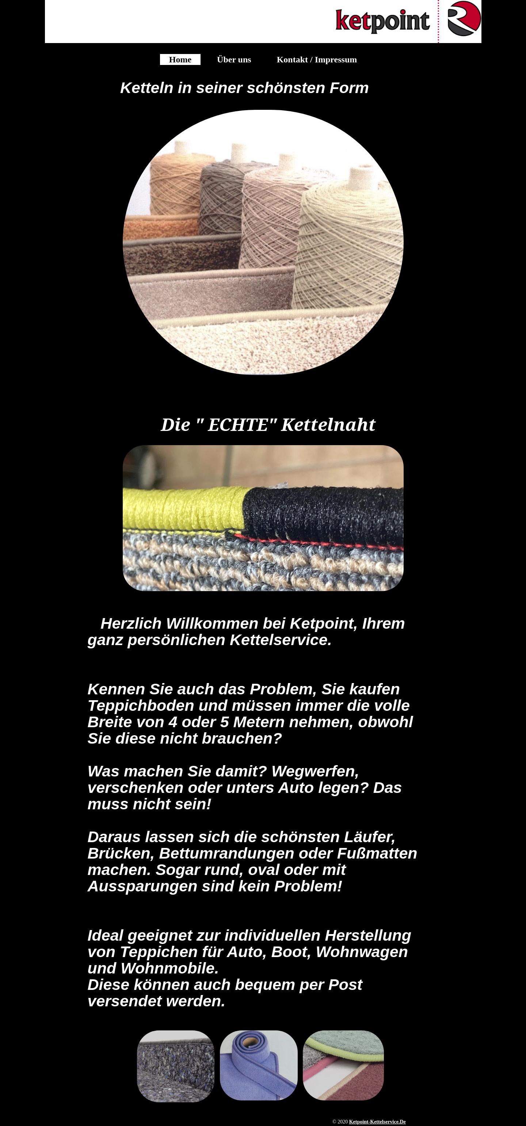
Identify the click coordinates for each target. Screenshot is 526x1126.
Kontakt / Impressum (317, 59)
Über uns (234, 59)
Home (180, 59)
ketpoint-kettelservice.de (377, 1122)
